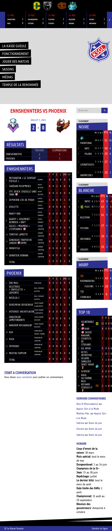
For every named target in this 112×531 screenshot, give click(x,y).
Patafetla (14, 248)
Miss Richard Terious (87, 386)
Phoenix (10, 158)
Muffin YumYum (17, 353)
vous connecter (24, 377)
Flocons (86, 286)
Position (41, 175)
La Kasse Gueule (14, 46)
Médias (7, 77)
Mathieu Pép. (83, 413)
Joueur (13, 174)
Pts (106, 132)
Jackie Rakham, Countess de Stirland (86, 338)
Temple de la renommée (20, 84)
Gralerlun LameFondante (17, 319)
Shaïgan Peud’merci (20, 186)
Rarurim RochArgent (20, 325)
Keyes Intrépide (86, 354)
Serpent (85, 371)
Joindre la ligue (100, 528)
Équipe (84, 132)
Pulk (11, 339)
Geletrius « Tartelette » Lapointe (17, 289)
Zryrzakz (14, 346)
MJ (96, 133)
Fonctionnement (15, 53)
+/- (69, 174)
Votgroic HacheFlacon (21, 311)
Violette (14, 206)
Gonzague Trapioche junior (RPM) (20, 241)
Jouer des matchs (15, 61)
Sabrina (80, 423)
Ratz (84, 148)
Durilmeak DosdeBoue (21, 304)
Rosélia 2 (14, 297)
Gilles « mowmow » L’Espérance (19, 228)
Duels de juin (95, 423)
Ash (11, 332)
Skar (85, 328)
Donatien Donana (18, 255)
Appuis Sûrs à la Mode (87, 408)
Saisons (8, 69)
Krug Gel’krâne (86, 377)
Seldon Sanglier (86, 360)
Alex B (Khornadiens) (87, 403)
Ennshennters (14, 154)
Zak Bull (13, 282)
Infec (85, 201)
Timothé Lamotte (18, 234)
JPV (64, 174)
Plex (85, 206)
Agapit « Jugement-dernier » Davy (20, 221)
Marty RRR (14, 213)
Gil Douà (86, 348)
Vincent (80, 428)
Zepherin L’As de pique (22, 199)
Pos (77, 132)
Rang (78, 318)
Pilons (86, 153)
